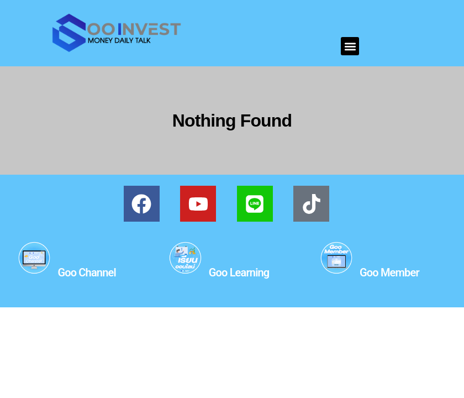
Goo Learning (239, 272)
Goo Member (389, 272)
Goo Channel (86, 272)
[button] (350, 46)
